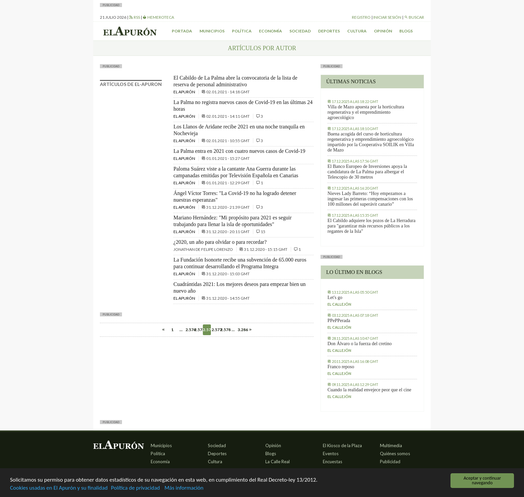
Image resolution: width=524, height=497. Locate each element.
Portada (182, 30)
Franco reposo (341, 366)
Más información (183, 488)
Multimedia (391, 445)
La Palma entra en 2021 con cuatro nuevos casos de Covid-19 (239, 151)
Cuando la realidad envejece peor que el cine (369, 389)
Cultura (357, 30)
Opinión (383, 30)
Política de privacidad (135, 488)
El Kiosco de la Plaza (342, 445)
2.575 (198, 329)
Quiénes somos (395, 453)
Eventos (331, 453)
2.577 (216, 329)
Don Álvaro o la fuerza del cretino (360, 343)
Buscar (414, 17)
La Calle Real (277, 461)
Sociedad (300, 30)
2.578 (224, 329)
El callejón (339, 304)
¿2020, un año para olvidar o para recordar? (220, 242)
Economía (270, 30)
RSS (134, 17)
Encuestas (332, 461)
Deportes (329, 30)
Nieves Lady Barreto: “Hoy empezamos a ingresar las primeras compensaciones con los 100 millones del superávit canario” (370, 199)
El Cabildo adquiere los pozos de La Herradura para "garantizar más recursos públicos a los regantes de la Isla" (371, 226)
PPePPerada (339, 320)
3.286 (242, 329)
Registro (361, 17)
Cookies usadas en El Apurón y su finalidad (59, 488)
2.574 (189, 329)
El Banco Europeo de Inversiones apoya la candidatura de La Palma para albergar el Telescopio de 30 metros (367, 172)
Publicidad (390, 461)
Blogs (406, 30)
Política (242, 30)
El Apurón (184, 91)
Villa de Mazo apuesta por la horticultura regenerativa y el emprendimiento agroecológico (366, 112)
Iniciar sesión (387, 17)
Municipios (212, 30)
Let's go (335, 297)
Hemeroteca (158, 17)
